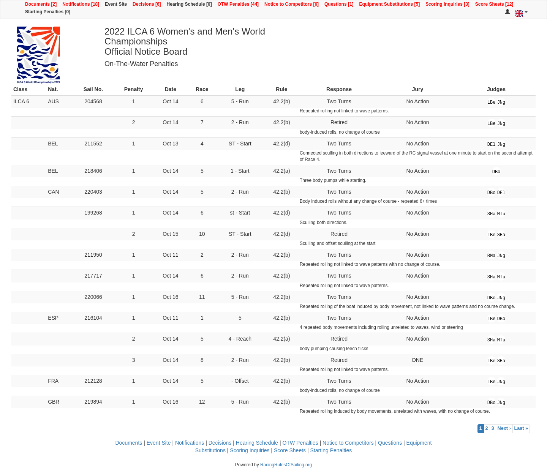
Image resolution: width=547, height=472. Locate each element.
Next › (504, 428)
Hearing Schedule (257, 443)
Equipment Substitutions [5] (389, 4)
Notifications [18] (80, 4)
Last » (521, 428)
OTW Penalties (300, 443)
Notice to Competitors (348, 443)
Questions (390, 443)
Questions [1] (338, 4)
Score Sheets (290, 450)
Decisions (220, 443)
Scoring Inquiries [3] (447, 4)
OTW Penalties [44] (238, 4)
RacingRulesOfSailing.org (286, 464)
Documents (128, 443)
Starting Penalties (331, 450)
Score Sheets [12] (494, 4)
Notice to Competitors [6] (291, 4)
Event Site (116, 4)
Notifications (189, 443)
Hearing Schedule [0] (189, 4)
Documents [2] (41, 4)
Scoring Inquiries (249, 450)
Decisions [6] (147, 4)
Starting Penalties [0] (47, 11)
